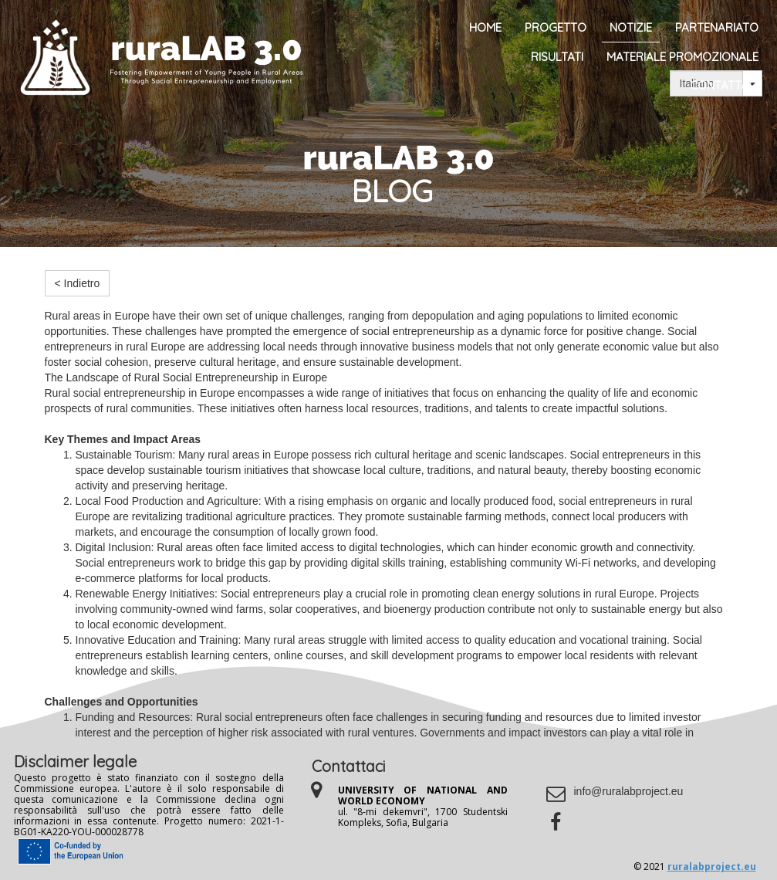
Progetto (555, 27)
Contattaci (724, 85)
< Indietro (77, 283)
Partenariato (716, 27)
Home (485, 27)
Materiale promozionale (682, 56)
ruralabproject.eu (711, 866)
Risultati (557, 56)
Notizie (631, 27)
